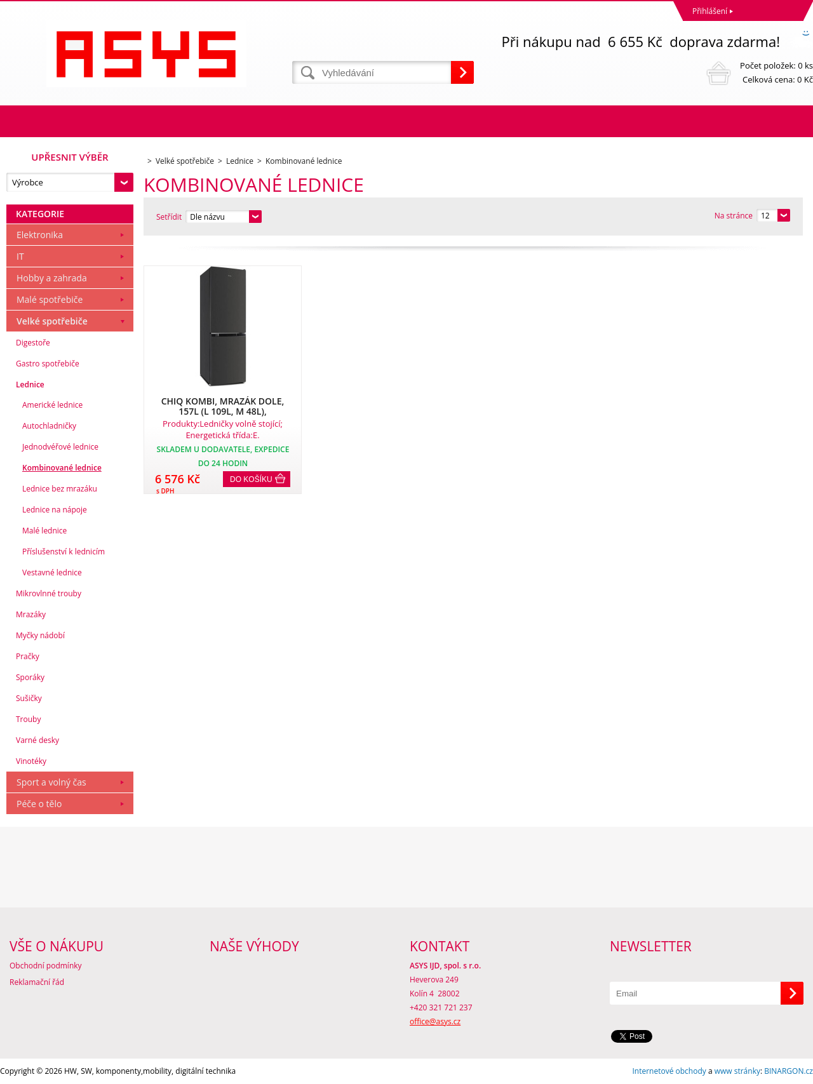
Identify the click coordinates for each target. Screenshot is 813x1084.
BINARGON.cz (788, 1071)
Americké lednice (52, 404)
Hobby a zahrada (52, 278)
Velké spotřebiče (52, 321)
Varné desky (37, 740)
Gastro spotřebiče (47, 363)
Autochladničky (49, 425)
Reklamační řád (37, 982)
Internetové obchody (669, 1071)
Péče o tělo (39, 804)
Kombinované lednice (62, 467)
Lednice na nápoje (54, 509)
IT (20, 256)
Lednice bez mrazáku (59, 488)
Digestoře (33, 342)
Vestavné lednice (52, 572)
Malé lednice (44, 530)
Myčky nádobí (40, 635)
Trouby (28, 719)
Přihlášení (709, 11)
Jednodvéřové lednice (60, 446)
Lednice (30, 384)
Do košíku (251, 479)
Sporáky (30, 677)
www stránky (737, 1071)
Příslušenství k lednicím (63, 551)
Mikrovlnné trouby (48, 593)
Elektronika (40, 235)
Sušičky (29, 698)
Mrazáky (31, 614)
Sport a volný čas (51, 782)
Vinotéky (31, 761)
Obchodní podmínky (46, 965)
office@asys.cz (435, 1021)
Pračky (27, 656)
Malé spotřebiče (50, 299)
